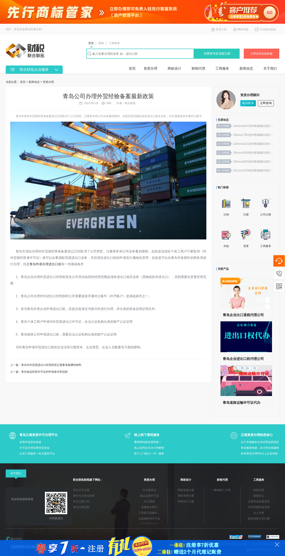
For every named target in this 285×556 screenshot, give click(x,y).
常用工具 (221, 29)
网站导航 (242, 29)
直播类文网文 (149, 507)
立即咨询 (266, 103)
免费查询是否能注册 (217, 53)
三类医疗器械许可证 (150, 512)
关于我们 (270, 68)
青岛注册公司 (81, 501)
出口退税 (149, 501)
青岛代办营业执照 (84, 495)
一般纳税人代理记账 (223, 490)
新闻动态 (246, 68)
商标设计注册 (186, 501)
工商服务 (222, 68)
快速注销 (258, 490)
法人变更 (258, 512)
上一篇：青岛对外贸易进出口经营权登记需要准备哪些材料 (45, 365)
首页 (132, 68)
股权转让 (258, 495)
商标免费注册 (186, 495)
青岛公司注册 (81, 490)
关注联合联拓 (268, 29)
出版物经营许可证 (149, 518)
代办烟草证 (149, 490)
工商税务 (114, 43)
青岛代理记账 (81, 507)
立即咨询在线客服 (261, 53)
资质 (91, 43)
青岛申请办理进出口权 (45, 264)
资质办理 (150, 68)
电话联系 (248, 103)
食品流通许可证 (149, 495)
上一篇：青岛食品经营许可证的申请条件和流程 (39, 371)
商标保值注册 (186, 490)
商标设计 (174, 68)
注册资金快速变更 (259, 501)
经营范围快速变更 (259, 507)
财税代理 (198, 68)
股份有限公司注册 (259, 518)
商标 (101, 43)
